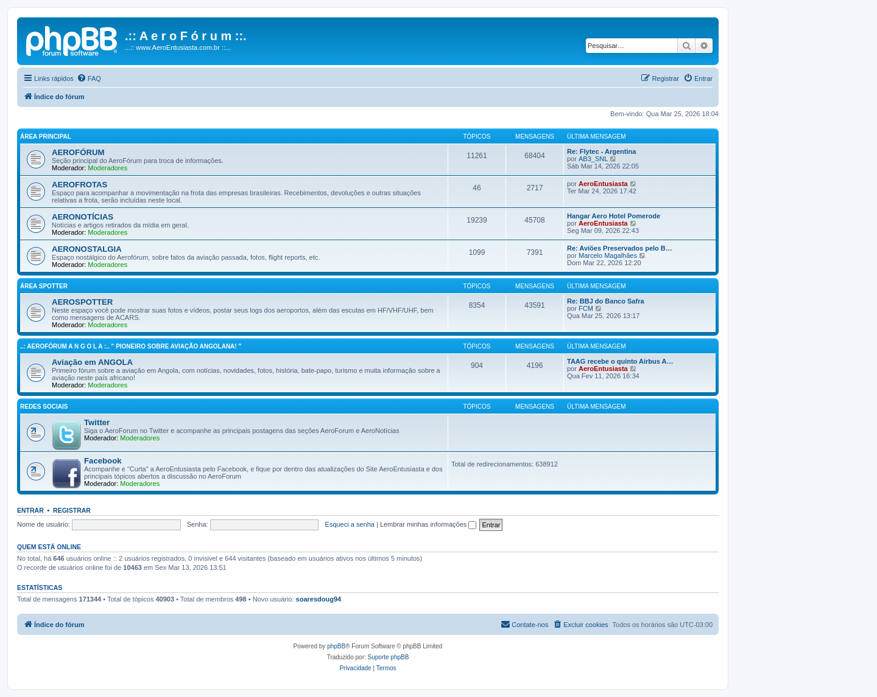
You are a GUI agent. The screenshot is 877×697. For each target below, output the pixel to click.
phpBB (336, 646)
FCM (586, 308)
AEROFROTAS (79, 184)
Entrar (30, 510)
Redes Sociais (44, 406)
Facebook (103, 460)
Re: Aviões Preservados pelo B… (619, 248)
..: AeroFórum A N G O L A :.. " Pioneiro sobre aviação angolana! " (130, 346)
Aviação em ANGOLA (92, 362)
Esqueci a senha (350, 524)
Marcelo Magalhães (608, 255)
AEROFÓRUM (78, 152)
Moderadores (107, 168)
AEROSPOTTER (82, 302)
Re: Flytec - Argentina (601, 151)
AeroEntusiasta (603, 183)
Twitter (97, 422)
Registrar (72, 510)
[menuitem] (89, 78)
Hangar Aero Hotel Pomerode (613, 216)
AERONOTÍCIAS (82, 216)
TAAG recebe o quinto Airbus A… (620, 361)
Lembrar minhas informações (428, 524)
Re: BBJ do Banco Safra (605, 301)
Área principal (45, 136)
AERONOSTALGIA (87, 249)
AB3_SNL (593, 158)
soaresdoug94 (319, 599)
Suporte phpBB (388, 657)
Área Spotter (44, 286)
